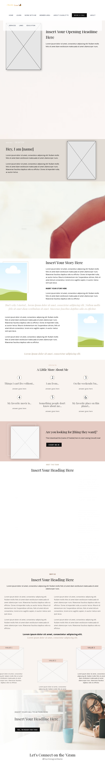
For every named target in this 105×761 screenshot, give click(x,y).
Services (12, 26)
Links (21, 26)
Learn (19, 15)
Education (31, 26)
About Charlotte (61, 15)
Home (11, 15)
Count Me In (54, 445)
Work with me (30, 15)
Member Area (45, 15)
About (93, 15)
